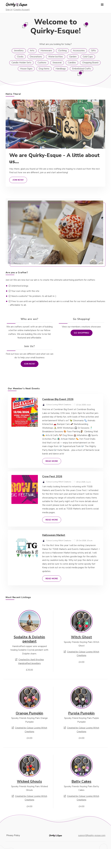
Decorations (36, 56)
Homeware (46, 50)
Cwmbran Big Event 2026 (57, 399)
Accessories (79, 50)
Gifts (93, 50)
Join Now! (18, 180)
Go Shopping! (81, 332)
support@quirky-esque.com (91, 835)
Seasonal (57, 62)
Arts (32, 50)
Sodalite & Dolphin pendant (29, 639)
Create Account (22, 9)
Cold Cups (88, 56)
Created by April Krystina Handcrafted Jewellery (29, 661)
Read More (52, 461)
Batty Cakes (81, 781)
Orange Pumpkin (29, 713)
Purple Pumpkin (81, 713)
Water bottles (55, 56)
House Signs (26, 68)
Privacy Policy (13, 835)
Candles (72, 62)
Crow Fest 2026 (52, 476)
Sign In (9, 9)
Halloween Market (53, 535)
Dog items (44, 68)
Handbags (61, 68)
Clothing (62, 50)
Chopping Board (90, 62)
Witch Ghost (81, 637)
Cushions (42, 62)
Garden (72, 56)
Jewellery (19, 50)
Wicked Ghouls (29, 781)
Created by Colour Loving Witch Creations (81, 653)
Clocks (20, 56)
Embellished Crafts (81, 68)
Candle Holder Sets (21, 62)
